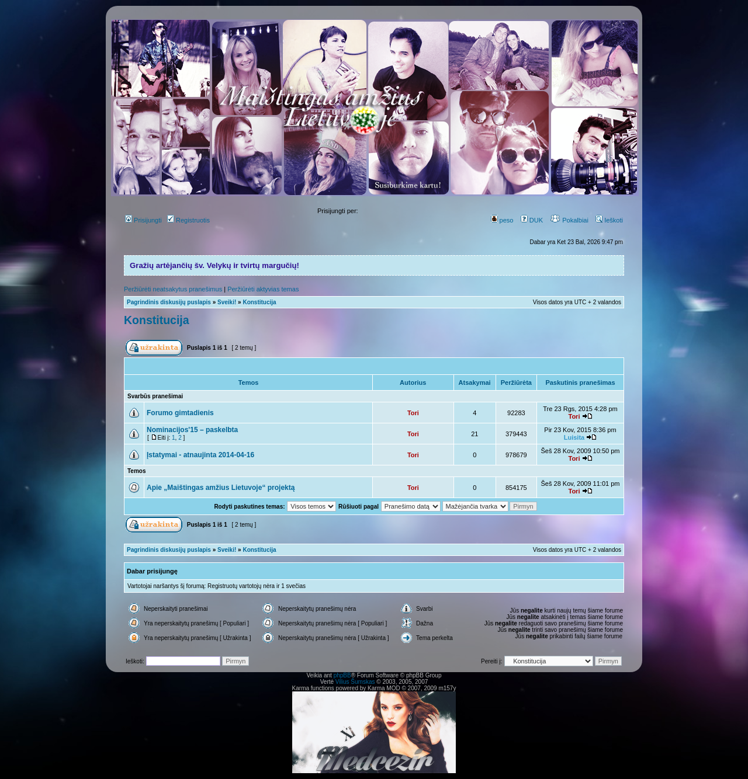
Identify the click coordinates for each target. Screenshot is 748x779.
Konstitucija (259, 302)
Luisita (574, 437)
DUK (532, 220)
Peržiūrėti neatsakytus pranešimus (173, 289)
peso (502, 220)
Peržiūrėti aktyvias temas (263, 289)
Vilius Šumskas (355, 682)
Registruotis (188, 220)
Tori (413, 412)
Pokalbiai (569, 220)
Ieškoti (609, 220)
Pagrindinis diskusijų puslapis (169, 302)
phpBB (342, 675)
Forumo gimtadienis (180, 413)
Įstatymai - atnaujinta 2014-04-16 (200, 455)
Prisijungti (143, 220)
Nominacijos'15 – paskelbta (192, 430)
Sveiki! (226, 302)
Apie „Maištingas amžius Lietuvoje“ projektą (221, 488)
